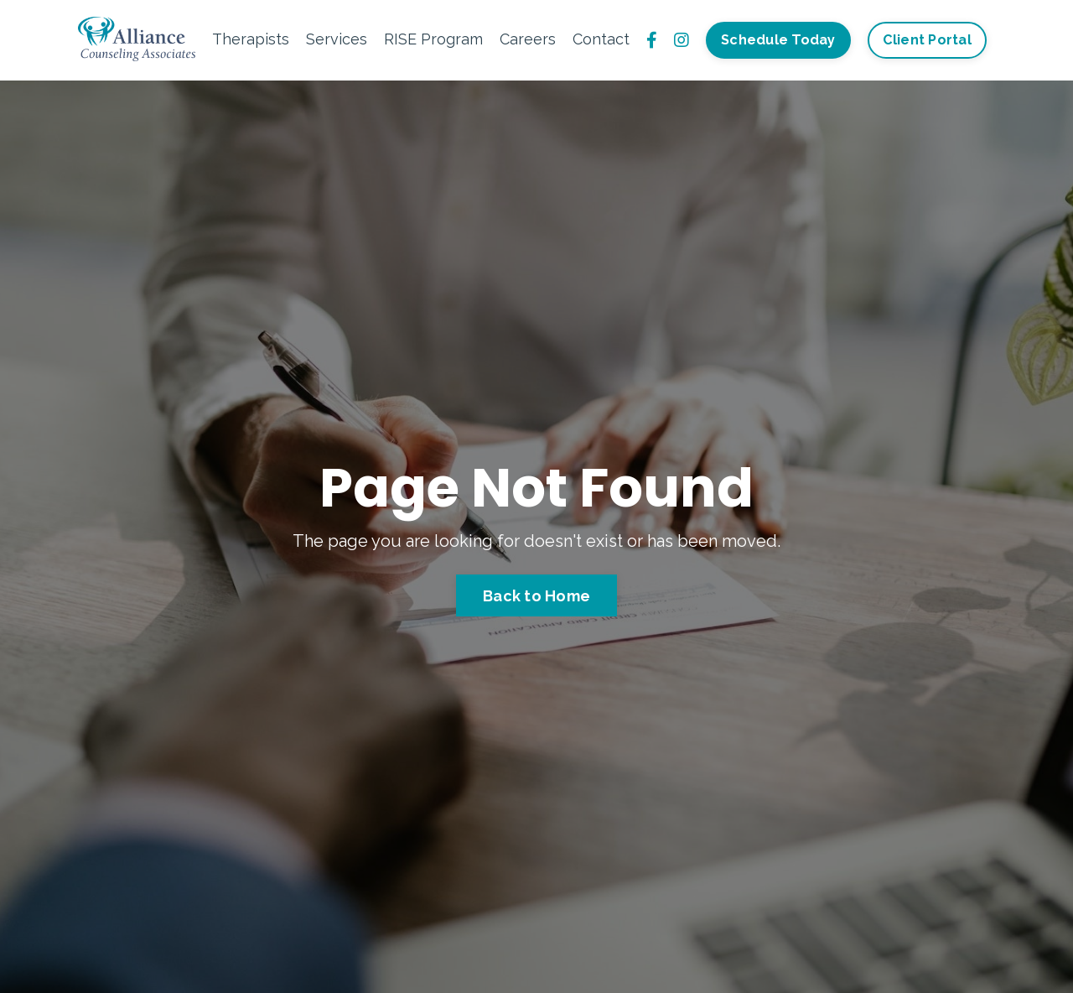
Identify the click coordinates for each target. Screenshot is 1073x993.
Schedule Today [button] (778, 40)
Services (336, 39)
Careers (528, 39)
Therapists (250, 39)
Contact (601, 39)
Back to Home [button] (536, 596)
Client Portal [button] (927, 40)
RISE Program (433, 39)
